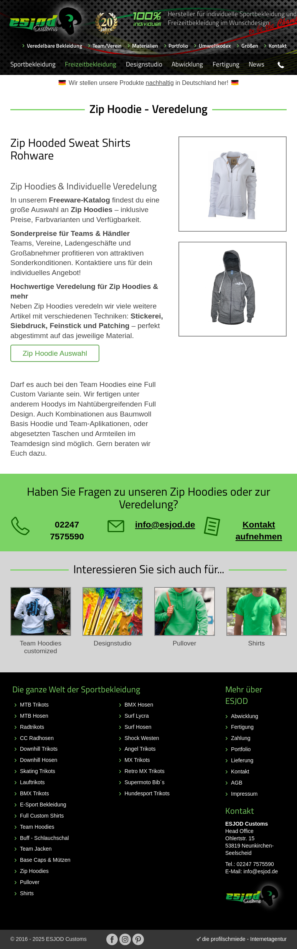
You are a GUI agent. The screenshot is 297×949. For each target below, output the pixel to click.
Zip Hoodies (34, 871)
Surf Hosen (138, 727)
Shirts (27, 893)
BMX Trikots (34, 793)
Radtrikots (32, 727)
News (256, 64)
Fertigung (226, 64)
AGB (237, 783)
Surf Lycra (137, 716)
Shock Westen (142, 738)
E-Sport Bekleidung (43, 804)
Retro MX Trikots (145, 771)
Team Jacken (35, 849)
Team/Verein (107, 45)
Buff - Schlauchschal (44, 838)
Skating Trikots (37, 771)
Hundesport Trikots (147, 793)
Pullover (30, 882)
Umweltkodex (215, 45)
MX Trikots (137, 760)
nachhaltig (160, 83)
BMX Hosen (139, 705)
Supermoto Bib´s (145, 782)
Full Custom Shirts (42, 816)
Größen (249, 45)
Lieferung (242, 760)
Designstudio (144, 64)
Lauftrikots (32, 782)
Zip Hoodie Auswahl (55, 353)
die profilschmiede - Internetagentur (244, 939)
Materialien (145, 45)
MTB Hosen (34, 716)
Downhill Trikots (39, 749)
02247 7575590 (255, 864)
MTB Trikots (34, 705)
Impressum (244, 794)
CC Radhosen (37, 738)
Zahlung (241, 738)
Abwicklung (187, 64)
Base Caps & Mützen (45, 860)
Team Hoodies (37, 827)
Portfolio (178, 45)
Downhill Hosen (38, 760)
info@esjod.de (260, 871)
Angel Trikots (140, 749)
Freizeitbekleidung (90, 64)
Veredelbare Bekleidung (54, 45)
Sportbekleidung (33, 64)
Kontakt (278, 45)
